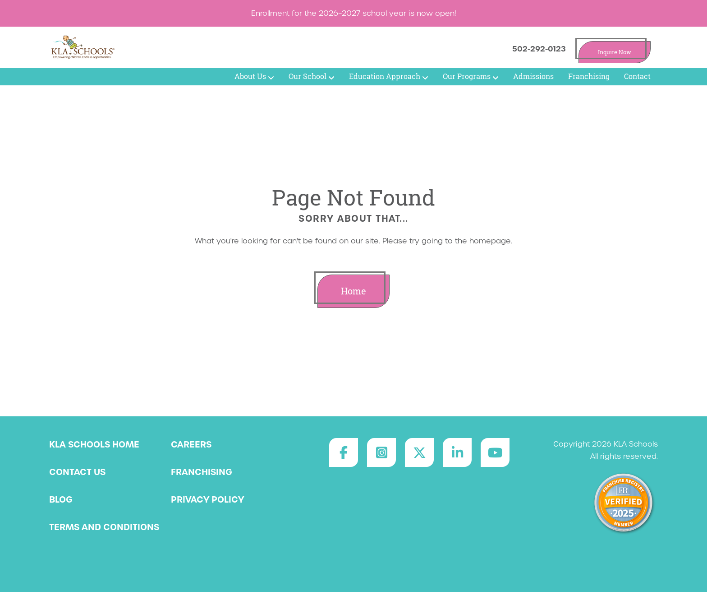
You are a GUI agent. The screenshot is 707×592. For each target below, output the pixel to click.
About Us (254, 76)
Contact (637, 76)
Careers (191, 444)
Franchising (589, 76)
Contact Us (77, 472)
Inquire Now (614, 52)
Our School (312, 76)
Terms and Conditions (104, 527)
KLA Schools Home (94, 444)
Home (353, 291)
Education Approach (388, 76)
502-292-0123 (539, 49)
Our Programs (471, 76)
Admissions (533, 76)
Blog (61, 499)
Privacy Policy (207, 499)
